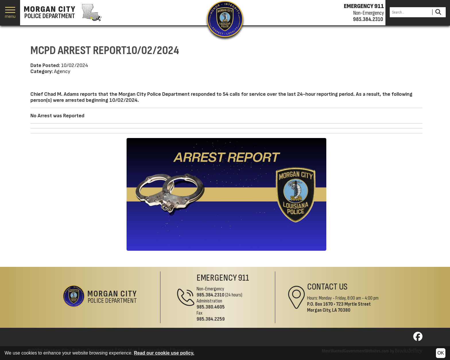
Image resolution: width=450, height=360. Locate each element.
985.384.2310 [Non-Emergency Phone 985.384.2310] (210, 295)
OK (440, 353)
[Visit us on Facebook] (417, 338)
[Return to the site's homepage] (225, 19)
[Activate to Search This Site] (438, 12)
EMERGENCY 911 (364, 6)
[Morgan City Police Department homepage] (61, 12)
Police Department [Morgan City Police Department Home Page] (112, 297)
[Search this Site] (410, 12)
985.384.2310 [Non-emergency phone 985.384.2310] (368, 19)
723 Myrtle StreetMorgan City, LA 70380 (339, 307)
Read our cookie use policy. (164, 353)
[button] (10, 12)
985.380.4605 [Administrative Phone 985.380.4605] (211, 307)
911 (243, 278)
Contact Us (327, 286)
